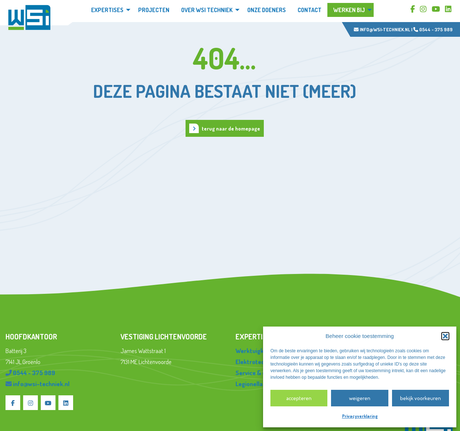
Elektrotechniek (257, 362)
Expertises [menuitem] (107, 10)
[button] (445, 336)
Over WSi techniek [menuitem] (207, 10)
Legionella (249, 384)
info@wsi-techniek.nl (382, 29)
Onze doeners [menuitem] (266, 10)
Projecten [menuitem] (153, 10)
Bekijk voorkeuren (420, 398)
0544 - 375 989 (433, 29)
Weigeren (359, 398)
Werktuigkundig (257, 351)
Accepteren (299, 398)
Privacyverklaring (360, 416)
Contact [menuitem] (309, 10)
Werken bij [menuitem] (349, 10)
